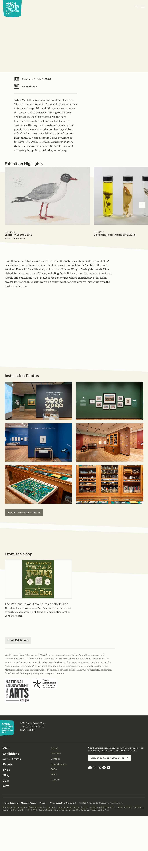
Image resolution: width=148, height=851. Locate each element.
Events (7, 764)
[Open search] (136, 6)
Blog (6, 775)
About (54, 748)
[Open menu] (142, 6)
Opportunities (58, 764)
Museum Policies (28, 803)
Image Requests (10, 803)
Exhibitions (11, 753)
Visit (6, 748)
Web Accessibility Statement (63, 803)
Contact (55, 758)
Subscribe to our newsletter (107, 758)
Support (55, 779)
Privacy (42, 803)
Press (54, 774)
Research (56, 753)
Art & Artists (12, 759)
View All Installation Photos (23, 512)
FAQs (54, 769)
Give (6, 786)
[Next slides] (142, 205)
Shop (6, 769)
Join (6, 780)
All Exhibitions (20, 640)
